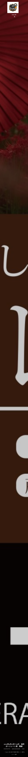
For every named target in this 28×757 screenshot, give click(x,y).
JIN (9, 752)
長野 (16, 754)
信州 (12, 752)
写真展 (14, 752)
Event (23, 748)
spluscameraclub (16, 748)
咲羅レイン (19, 752)
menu (14, 14)
